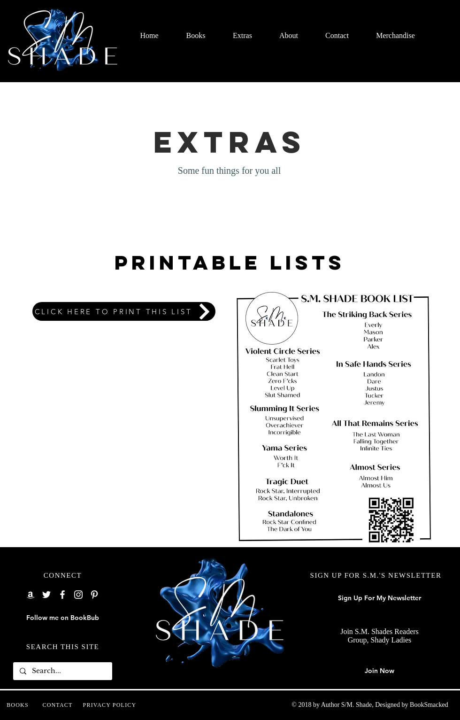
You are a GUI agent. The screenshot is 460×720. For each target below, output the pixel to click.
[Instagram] (78, 594)
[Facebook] (62, 594)
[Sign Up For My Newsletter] (379, 598)
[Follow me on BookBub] (63, 618)
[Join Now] (379, 671)
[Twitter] (46, 594)
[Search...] (62, 671)
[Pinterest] (94, 594)
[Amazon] (30, 594)
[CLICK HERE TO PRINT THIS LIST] (123, 311)
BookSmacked (429, 704)
